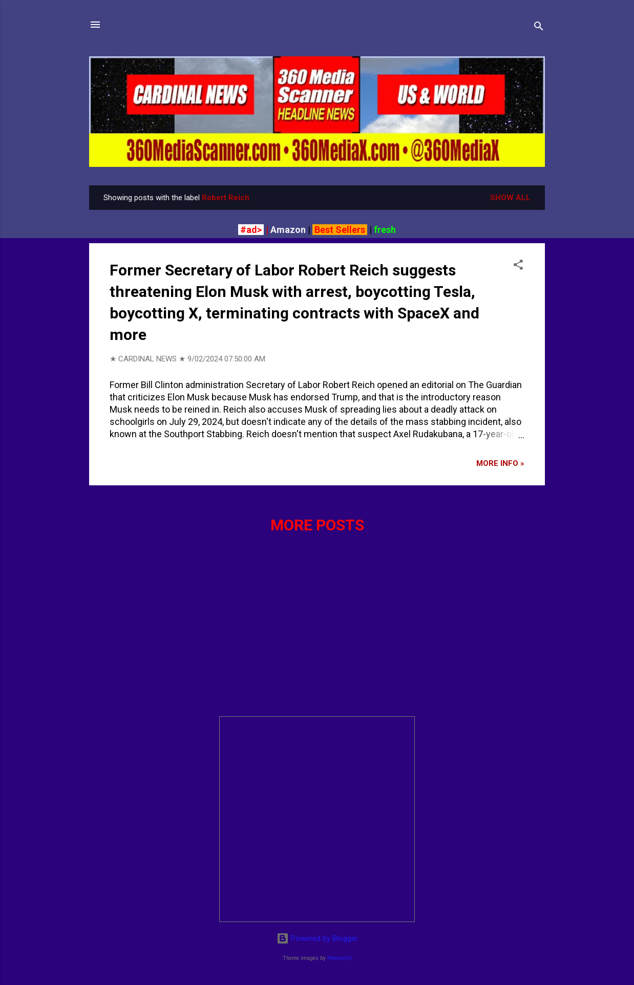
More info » (500, 463)
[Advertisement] (317, 636)
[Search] (539, 28)
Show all (510, 197)
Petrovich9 (339, 958)
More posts (317, 525)
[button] (518, 266)
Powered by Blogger (317, 938)
